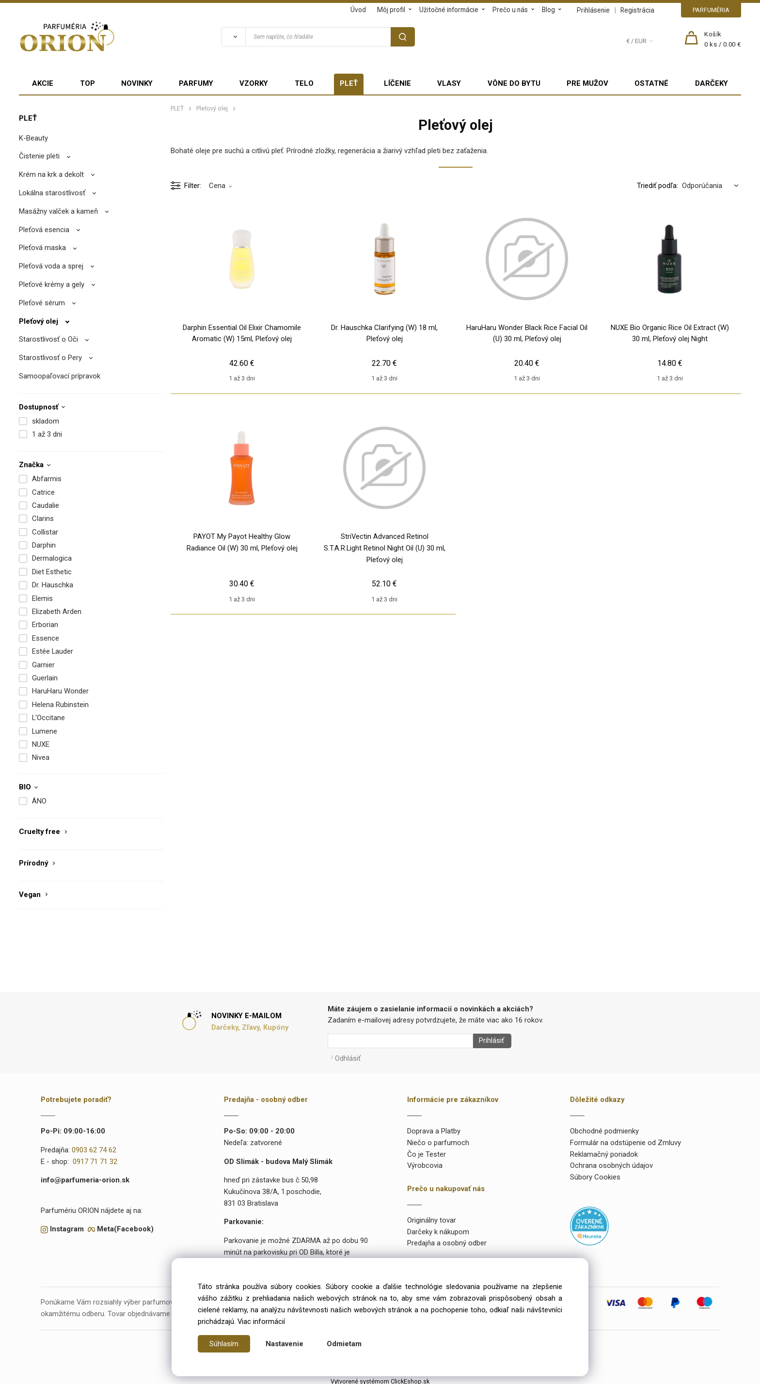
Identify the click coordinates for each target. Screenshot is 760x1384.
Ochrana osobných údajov (611, 1162)
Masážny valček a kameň (58, 211)
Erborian (45, 625)
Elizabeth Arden (56, 611)
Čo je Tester (426, 1151)
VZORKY (253, 83)
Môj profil (391, 10)
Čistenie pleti (39, 156)
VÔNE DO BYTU (514, 83)
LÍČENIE (397, 83)
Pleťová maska (42, 247)
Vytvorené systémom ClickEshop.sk (380, 1378)
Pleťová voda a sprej (51, 266)
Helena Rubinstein (60, 704)
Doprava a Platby (433, 1127)
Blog (548, 10)
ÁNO (39, 801)
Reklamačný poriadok (604, 1151)
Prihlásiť (488, 1041)
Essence (45, 638)
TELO (304, 83)
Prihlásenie (593, 10)
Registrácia (637, 10)
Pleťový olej (38, 321)
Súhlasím (223, 1343)
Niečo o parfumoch (438, 1139)
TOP (87, 83)
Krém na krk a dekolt (51, 174)
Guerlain (45, 678)
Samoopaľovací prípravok (59, 376)
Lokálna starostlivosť (52, 193)
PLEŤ (349, 83)
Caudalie (45, 505)
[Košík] (722, 40)
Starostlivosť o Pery (50, 357)
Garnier (43, 665)
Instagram (67, 1226)
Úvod (358, 10)
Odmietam (344, 1343)
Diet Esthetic (52, 572)
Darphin (44, 545)
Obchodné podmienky (604, 1127)
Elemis (42, 598)
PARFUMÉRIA (711, 10)
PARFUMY (196, 83)
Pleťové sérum (42, 303)
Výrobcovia (425, 1162)
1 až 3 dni (47, 434)
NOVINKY (137, 83)
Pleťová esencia (44, 229)
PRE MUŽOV (587, 83)
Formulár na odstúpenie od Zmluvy (625, 1139)
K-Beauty (33, 138)
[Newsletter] (400, 1041)
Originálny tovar (431, 1216)
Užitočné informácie (448, 10)
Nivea (40, 757)
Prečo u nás (510, 10)
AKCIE (42, 83)
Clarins (43, 518)
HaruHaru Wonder (60, 691)
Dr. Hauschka (52, 585)
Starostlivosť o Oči (48, 339)
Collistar (45, 532)
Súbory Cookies (595, 1173)
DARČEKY (711, 83)
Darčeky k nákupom (438, 1228)
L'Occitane (48, 718)
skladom (45, 421)
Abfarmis (47, 479)
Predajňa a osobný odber (447, 1240)
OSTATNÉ (651, 83)
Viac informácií (261, 1321)
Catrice (43, 492)
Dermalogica (52, 558)
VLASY (449, 83)
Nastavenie (284, 1343)
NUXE (40, 744)
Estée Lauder (52, 651)
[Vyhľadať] (233, 37)
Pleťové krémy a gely (51, 284)
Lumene (44, 731)
